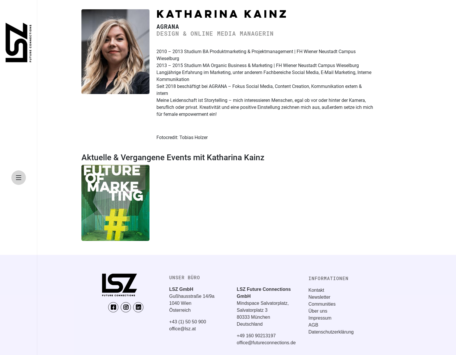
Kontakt (316, 290)
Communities (322, 304)
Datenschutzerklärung (331, 331)
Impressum (320, 318)
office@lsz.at (182, 328)
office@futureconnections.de (266, 342)
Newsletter (320, 297)
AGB (313, 324)
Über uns (318, 311)
